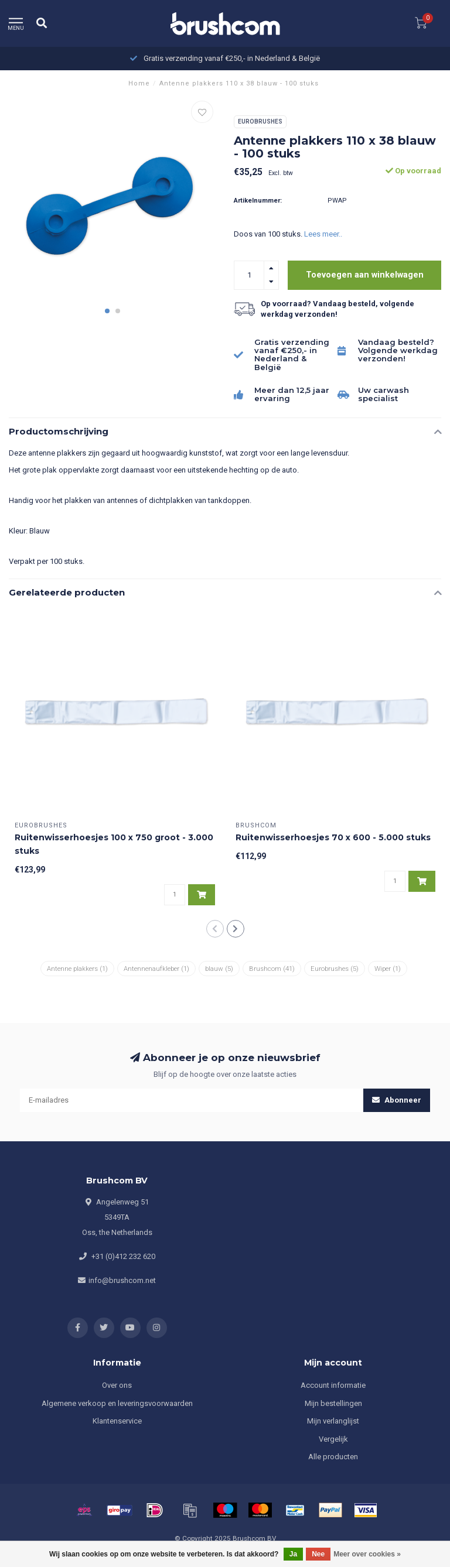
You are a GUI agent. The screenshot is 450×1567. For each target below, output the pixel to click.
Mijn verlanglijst (333, 1421)
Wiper (387, 968)
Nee (318, 1554)
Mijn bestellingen (333, 1403)
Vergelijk (333, 1439)
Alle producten (333, 1456)
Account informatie (333, 1385)
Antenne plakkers (77, 968)
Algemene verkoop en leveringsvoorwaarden (117, 1403)
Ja (293, 1554)
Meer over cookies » (367, 1554)
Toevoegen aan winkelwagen (365, 274)
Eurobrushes (260, 121)
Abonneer (396, 1100)
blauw (219, 968)
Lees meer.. (323, 234)
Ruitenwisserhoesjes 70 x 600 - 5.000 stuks (333, 837)
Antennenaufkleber (156, 968)
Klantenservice (117, 1421)
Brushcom (272, 968)
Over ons (117, 1385)
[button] (107, 311)
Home (139, 83)
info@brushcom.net (122, 1280)
